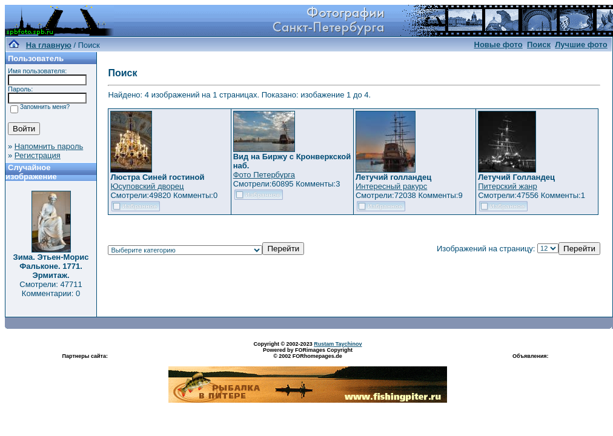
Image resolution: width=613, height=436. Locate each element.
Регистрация (38, 155)
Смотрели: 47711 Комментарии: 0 (50, 289)
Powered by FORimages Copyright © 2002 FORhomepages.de (308, 353)
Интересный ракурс (391, 186)
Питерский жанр (507, 186)
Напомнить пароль (49, 146)
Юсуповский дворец (147, 186)
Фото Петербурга (264, 174)
